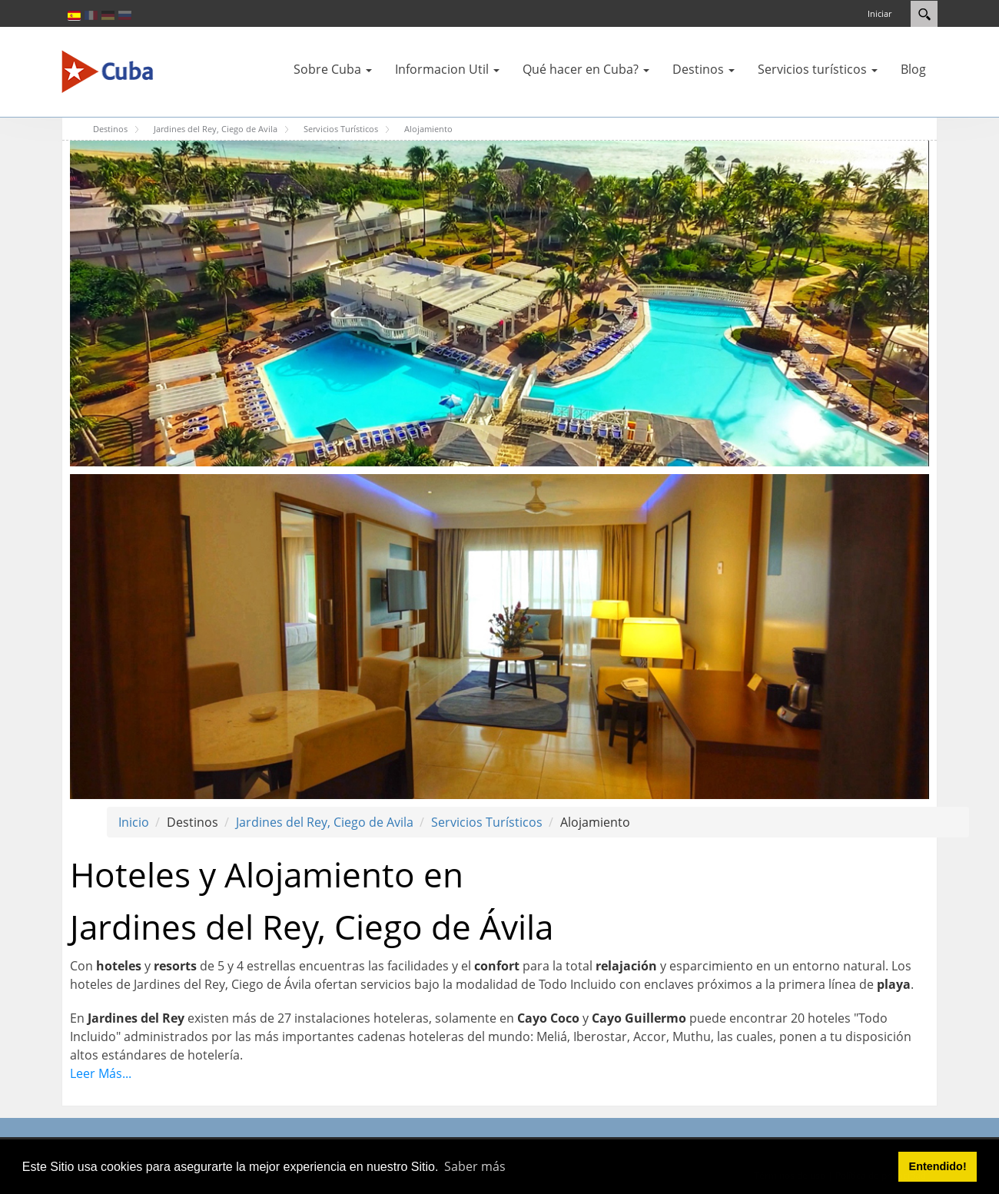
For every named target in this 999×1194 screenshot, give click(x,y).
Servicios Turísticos (487, 822)
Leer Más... (100, 1073)
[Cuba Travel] (107, 71)
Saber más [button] (475, 1166)
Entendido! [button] (938, 1166)
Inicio (133, 822)
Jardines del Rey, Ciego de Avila (324, 822)
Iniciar (879, 13)
